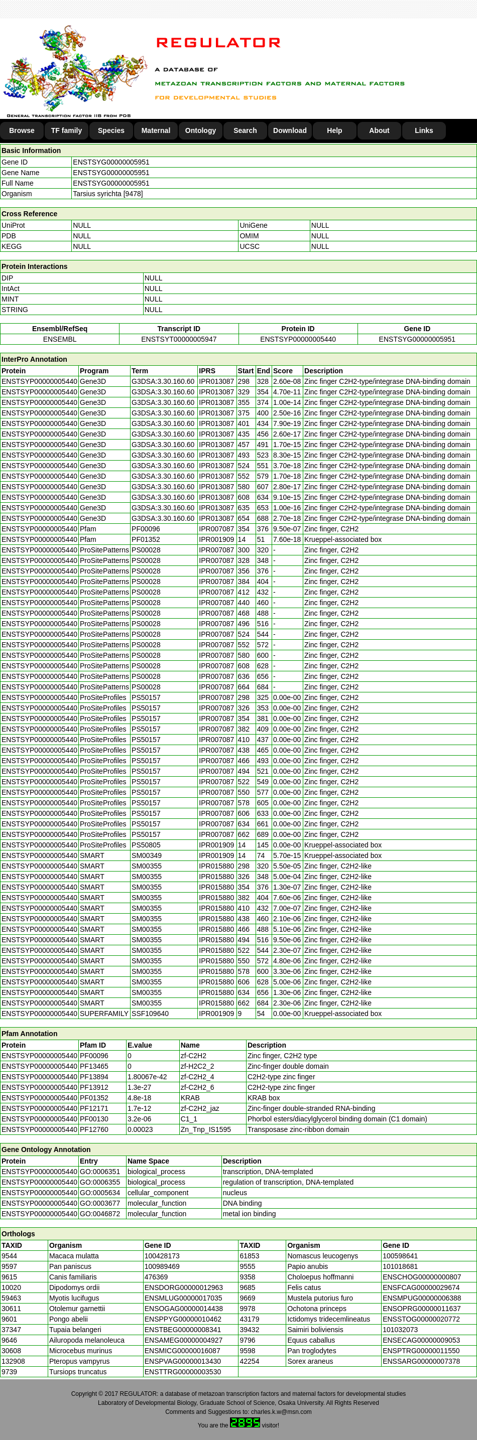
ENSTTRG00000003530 (183, 1372)
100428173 (162, 1256)
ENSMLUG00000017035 (183, 1298)
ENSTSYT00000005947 (178, 339)
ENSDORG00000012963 (184, 1287)
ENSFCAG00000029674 (421, 1287)
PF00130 (94, 1119)
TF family (66, 130)
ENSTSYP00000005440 (298, 339)
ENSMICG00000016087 (182, 1351)
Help (334, 130)
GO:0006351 (100, 1172)
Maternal (156, 130)
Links (424, 130)
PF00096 (94, 1056)
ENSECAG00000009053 (421, 1340)
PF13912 (94, 1087)
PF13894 (94, 1077)
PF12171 (94, 1108)
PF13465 (94, 1066)
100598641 (400, 1256)
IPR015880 (216, 866)
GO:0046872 (100, 1214)
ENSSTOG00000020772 (421, 1319)
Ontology (200, 130)
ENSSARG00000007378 (421, 1361)
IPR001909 (216, 539)
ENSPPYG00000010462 (183, 1319)
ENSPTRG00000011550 (421, 1351)
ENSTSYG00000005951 (111, 162)
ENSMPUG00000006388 (422, 1298)
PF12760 (94, 1129)
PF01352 (94, 1098)
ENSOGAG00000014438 (184, 1309)
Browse (22, 130)
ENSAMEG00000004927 (184, 1340)
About (379, 130)
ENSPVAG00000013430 (183, 1361)
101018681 (400, 1266)
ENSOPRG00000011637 (422, 1309)
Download (290, 130)
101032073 (400, 1330)
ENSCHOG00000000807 (422, 1277)
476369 (156, 1277)
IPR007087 (216, 529)
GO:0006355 (100, 1182)
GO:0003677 (100, 1203)
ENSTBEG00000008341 (183, 1330)
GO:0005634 (100, 1193)
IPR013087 (216, 381)
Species (111, 130)
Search (245, 130)
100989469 (162, 1266)
